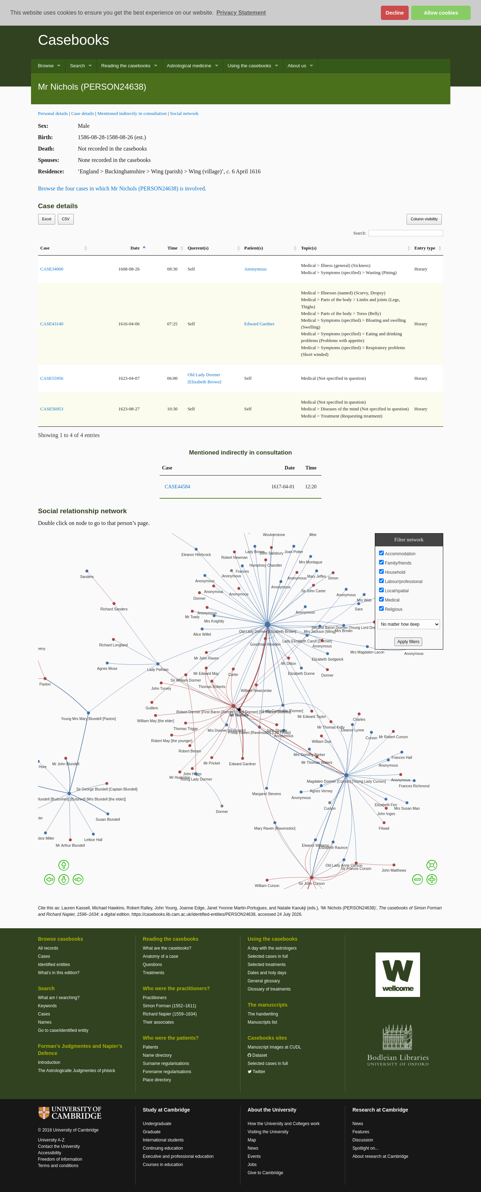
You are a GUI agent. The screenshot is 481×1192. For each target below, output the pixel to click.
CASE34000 (51, 269)
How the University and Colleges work (284, 1123)
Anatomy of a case (160, 956)
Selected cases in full (268, 956)
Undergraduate (157, 1123)
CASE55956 (51, 378)
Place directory (157, 1079)
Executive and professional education (178, 1156)
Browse (46, 65)
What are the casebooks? (167, 948)
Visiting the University (268, 1131)
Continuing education (163, 1148)
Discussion (362, 1140)
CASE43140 (51, 323)
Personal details (53, 113)
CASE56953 (51, 408)
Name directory (157, 1055)
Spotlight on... (365, 1148)
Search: (398, 233)
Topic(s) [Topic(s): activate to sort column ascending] (309, 248)
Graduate (152, 1131)
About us (297, 65)
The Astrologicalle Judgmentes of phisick (76, 1070)
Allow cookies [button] (441, 13)
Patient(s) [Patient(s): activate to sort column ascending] (253, 248)
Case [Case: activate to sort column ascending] (45, 248)
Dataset (257, 1055)
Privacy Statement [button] (241, 13)
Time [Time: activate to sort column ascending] (172, 248)
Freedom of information (60, 1159)
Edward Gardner (259, 323)
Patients (150, 1047)
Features (360, 1131)
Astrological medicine (189, 65)
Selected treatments (267, 964)
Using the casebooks (249, 65)
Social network (184, 113)
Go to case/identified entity (63, 1030)
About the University (272, 1110)
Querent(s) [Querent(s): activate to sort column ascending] (197, 248)
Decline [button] (395, 13)
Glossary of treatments (269, 989)
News (253, 1148)
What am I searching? (59, 997)
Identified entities (54, 964)
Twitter (256, 1071)
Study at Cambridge (166, 1110)
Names (45, 1022)
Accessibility (49, 1152)
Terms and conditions (58, 1165)
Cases (44, 956)
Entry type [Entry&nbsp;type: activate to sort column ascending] (424, 248)
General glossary (264, 980)
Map (252, 1140)
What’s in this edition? (59, 972)
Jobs (252, 1164)
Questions (152, 964)
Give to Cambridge (265, 1172)
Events (254, 1156)
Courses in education (163, 1164)
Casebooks (73, 40)
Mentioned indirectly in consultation (131, 113)
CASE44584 (177, 486)
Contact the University (59, 1146)
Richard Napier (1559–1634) (170, 1014)
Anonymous (255, 269)
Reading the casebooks (125, 65)
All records (48, 948)
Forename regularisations (167, 1071)
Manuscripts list (262, 1022)
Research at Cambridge (380, 1110)
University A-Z (51, 1140)
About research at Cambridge (380, 1156)
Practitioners (155, 997)
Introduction (49, 1062)
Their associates (158, 1022)
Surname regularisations (166, 1063)
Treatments (153, 972)
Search (77, 65)
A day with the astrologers (272, 948)
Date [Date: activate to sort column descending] (135, 248)
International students (163, 1140)
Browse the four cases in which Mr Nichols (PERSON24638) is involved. (122, 188)
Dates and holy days (267, 972)
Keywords (47, 1005)
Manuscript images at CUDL (274, 1047)
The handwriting (263, 1014)
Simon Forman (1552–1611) (169, 1005)
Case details (82, 113)
